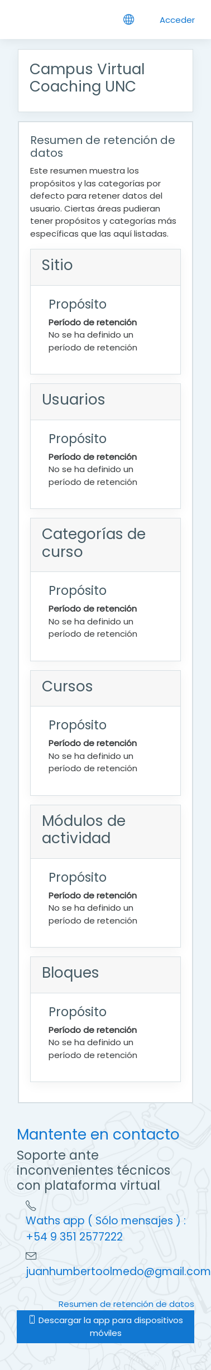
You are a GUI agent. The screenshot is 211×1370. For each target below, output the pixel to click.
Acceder (177, 20)
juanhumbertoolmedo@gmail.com (118, 1271)
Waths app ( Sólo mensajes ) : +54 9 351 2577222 (106, 1228)
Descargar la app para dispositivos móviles (105, 1326)
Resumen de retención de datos (126, 1304)
